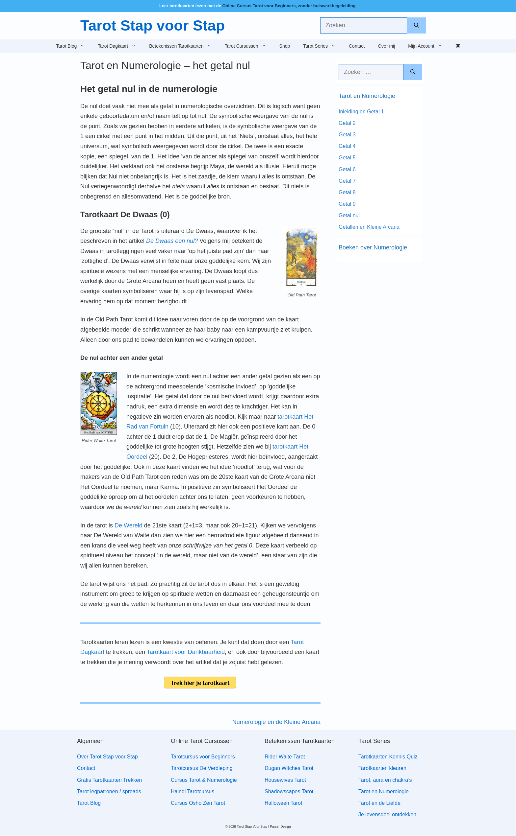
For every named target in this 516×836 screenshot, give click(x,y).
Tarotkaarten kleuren (382, 768)
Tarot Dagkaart (120, 46)
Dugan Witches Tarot (289, 768)
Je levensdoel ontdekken (387, 814)
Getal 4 (347, 146)
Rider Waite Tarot (285, 756)
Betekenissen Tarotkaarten (183, 46)
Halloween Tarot (283, 803)
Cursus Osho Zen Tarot (198, 803)
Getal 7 (347, 181)
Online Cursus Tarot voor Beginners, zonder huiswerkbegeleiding (288, 5)
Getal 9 (347, 204)
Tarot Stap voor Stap (152, 25)
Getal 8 (347, 192)
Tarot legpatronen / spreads (109, 791)
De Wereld (128, 525)
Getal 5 (347, 157)
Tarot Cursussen (249, 46)
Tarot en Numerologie (383, 791)
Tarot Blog (73, 46)
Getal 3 (347, 134)
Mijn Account (428, 46)
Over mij (386, 46)
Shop (284, 46)
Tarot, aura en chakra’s (385, 780)
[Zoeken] (416, 25)
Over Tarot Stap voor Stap (107, 756)
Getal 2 (347, 123)
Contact (357, 46)
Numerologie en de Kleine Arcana (276, 722)
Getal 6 (347, 169)
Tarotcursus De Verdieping (202, 768)
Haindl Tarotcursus (192, 791)
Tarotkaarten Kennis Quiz (388, 756)
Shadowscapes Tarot (289, 791)
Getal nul (349, 215)
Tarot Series (322, 46)
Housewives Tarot (285, 780)
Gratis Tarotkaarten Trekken (109, 780)
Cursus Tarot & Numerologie (204, 780)
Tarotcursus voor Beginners (203, 756)
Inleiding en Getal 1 (361, 111)
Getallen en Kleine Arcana (369, 227)
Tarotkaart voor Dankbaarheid (186, 652)
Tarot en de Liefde (379, 803)
